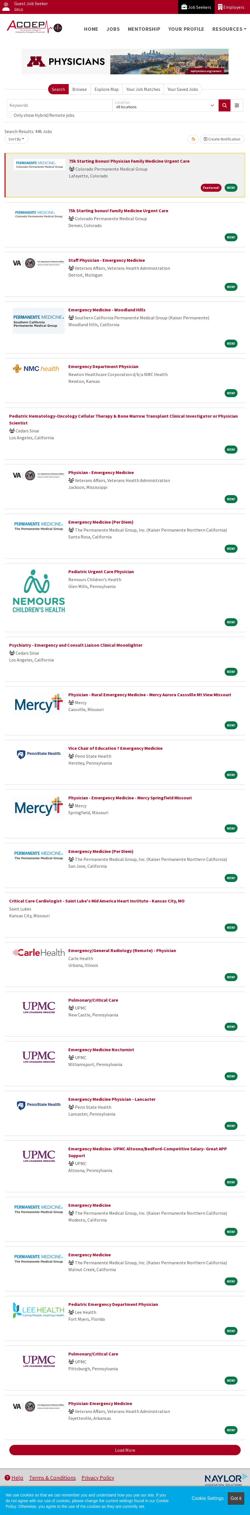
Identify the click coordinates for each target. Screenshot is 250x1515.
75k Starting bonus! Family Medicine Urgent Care (118, 210)
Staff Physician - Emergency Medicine (106, 260)
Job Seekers (196, 7)
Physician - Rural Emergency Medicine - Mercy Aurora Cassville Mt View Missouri (149, 694)
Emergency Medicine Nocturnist (101, 1049)
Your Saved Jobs (183, 89)
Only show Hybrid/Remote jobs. (44, 115)
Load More (125, 1450)
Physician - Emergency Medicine (101, 472)
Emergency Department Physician (103, 366)
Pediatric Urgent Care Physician (101, 571)
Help (14, 1477)
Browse (79, 89)
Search (58, 89)
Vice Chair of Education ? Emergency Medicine (115, 748)
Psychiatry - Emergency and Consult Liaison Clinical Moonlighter (75, 645)
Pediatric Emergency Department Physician (113, 1304)
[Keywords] (59, 105)
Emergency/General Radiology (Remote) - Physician (122, 950)
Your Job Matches (143, 89)
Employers (231, 7)
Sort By (15, 139)
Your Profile (187, 29)
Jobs (113, 29)
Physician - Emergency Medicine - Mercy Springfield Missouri (130, 798)
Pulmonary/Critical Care (93, 1000)
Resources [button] (227, 29)
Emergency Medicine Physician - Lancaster (111, 1099)
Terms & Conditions (52, 1477)
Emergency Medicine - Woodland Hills (107, 310)
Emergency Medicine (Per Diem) (101, 522)
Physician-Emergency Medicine (100, 1403)
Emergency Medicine (89, 1205)
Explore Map (107, 89)
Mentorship (144, 29)
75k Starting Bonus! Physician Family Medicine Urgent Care (129, 161)
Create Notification (222, 139)
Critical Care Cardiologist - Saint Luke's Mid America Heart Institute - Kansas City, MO (97, 901)
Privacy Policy (97, 1477)
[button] (237, 105)
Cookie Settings (208, 1498)
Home (91, 29)
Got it (236, 1498)
